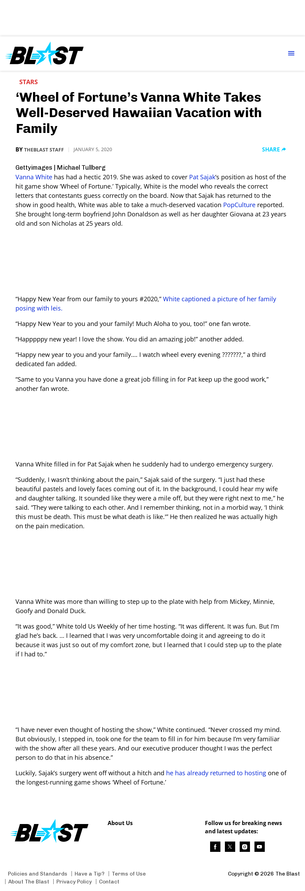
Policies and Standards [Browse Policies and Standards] (37, 873)
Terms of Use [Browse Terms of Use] (129, 873)
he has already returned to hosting (216, 773)
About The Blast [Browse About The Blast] (28, 881)
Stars (28, 82)
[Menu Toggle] (291, 54)
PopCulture (239, 205)
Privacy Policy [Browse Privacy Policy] (74, 881)
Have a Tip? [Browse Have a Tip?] (90, 873)
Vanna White (33, 177)
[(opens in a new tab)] (215, 847)
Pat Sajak (202, 177)
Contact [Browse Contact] (109, 881)
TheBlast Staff (44, 149)
